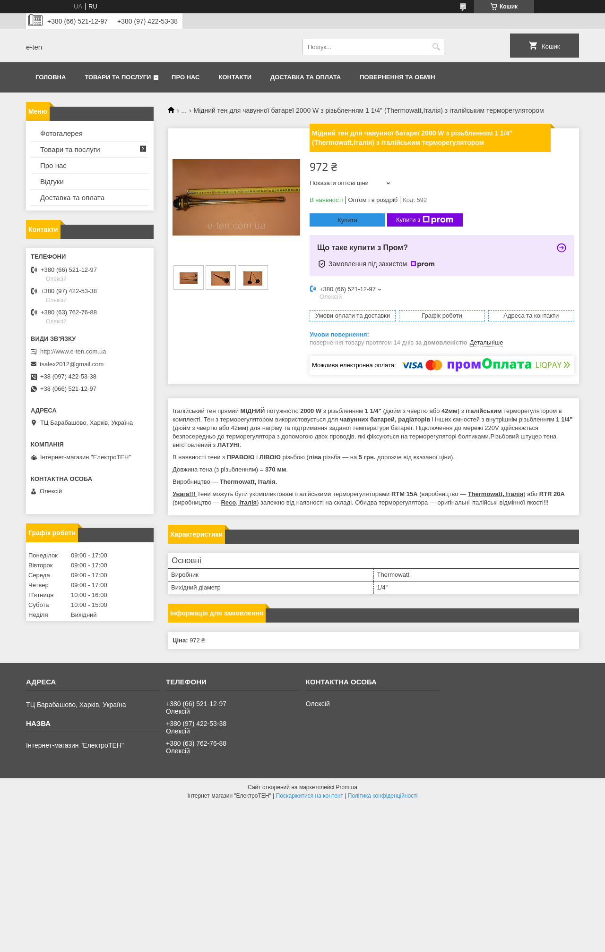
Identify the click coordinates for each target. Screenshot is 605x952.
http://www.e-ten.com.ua (73, 351)
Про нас (185, 77)
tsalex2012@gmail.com (72, 364)
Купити (347, 220)
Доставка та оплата (305, 77)
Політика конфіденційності (383, 795)
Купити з (424, 220)
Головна (50, 77)
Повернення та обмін (397, 77)
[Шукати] (436, 47)
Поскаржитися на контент (309, 795)
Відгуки (52, 181)
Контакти (235, 77)
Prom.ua (346, 787)
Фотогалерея (61, 133)
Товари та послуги (118, 77)
